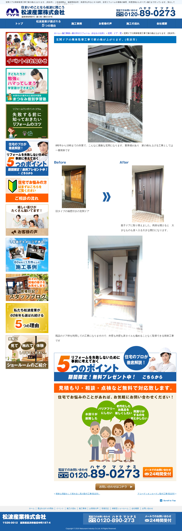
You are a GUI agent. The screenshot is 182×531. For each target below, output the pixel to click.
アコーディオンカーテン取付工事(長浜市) (156, 494)
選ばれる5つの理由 (45, 508)
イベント (60, 508)
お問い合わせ (147, 508)
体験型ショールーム (120, 508)
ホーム (57, 33)
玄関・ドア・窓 (115, 33)
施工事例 (66, 33)
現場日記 (105, 508)
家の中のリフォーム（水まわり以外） (89, 33)
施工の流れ (71, 508)
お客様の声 (94, 508)
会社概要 (135, 508)
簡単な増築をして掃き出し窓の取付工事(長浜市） (78, 494)
